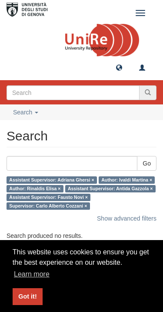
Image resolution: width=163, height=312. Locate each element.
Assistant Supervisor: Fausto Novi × (48, 197)
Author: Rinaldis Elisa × (34, 188)
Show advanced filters (126, 218)
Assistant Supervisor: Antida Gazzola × (110, 188)
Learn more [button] (32, 274)
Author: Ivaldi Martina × (126, 179)
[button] (119, 67)
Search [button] (25, 112)
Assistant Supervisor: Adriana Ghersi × (51, 179)
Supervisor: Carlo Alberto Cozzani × (48, 205)
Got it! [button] (27, 296)
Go (147, 163)
